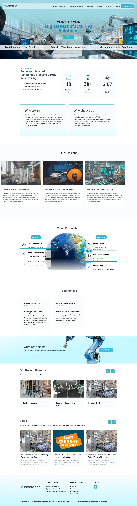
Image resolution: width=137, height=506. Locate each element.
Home (55, 6)
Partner (117, 6)
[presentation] (108, 421)
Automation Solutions (76, 6)
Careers (99, 6)
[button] (127, 6)
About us (62, 6)
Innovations (108, 6)
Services (90, 6)
